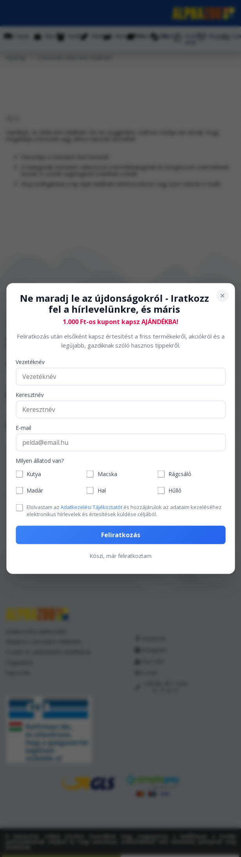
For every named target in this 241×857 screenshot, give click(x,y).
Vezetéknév (30, 362)
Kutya (34, 474)
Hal (102, 490)
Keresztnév (30, 395)
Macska (107, 474)
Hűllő (174, 490)
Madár (35, 490)
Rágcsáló (179, 474)
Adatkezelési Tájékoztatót (91, 507)
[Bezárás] (222, 295)
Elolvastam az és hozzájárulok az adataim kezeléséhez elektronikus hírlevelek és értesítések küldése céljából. (124, 511)
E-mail (23, 428)
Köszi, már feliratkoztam (120, 555)
